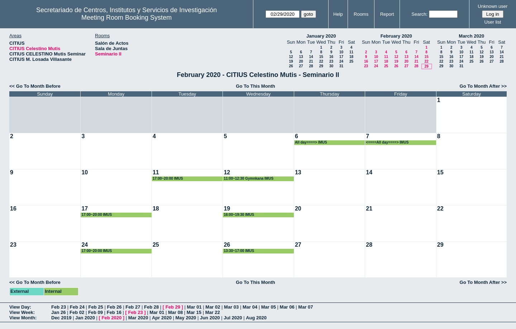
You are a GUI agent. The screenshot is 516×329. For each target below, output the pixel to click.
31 (341, 66)
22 (321, 61)
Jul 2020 (233, 317)
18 (351, 57)
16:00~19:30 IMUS (239, 215)
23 (331, 61)
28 (311, 66)
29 (321, 66)
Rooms (361, 14)
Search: (419, 14)
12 (291, 57)
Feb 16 (114, 312)
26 (291, 66)
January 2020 (321, 36)
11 (351, 52)
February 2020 (396, 36)
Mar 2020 (138, 317)
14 (311, 57)
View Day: (20, 307)
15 (321, 57)
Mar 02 (212, 307)
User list (492, 22)
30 (331, 66)
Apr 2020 (162, 317)
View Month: (23, 317)
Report (387, 14)
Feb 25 (96, 307)
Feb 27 (132, 307)
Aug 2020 (256, 317)
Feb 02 (77, 312)
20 (301, 61)
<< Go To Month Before (35, 86)
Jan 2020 (85, 317)
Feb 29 (173, 307)
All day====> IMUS (311, 142)
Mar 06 (287, 307)
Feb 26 (114, 307)
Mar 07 (305, 307)
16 (331, 57)
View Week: (22, 312)
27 (301, 66)
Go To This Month (255, 86)
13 (301, 57)
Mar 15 (194, 312)
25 (351, 61)
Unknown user (492, 6)
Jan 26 (58, 312)
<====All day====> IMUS (387, 142)
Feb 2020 (112, 317)
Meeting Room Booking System (126, 17)
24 (341, 61)
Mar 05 (268, 307)
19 (291, 61)
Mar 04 (250, 307)
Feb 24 (77, 307)
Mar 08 (175, 312)
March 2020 (471, 36)
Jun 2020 (210, 317)
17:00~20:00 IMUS (168, 178)
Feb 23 (58, 307)
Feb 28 (151, 307)
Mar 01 (194, 307)
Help (338, 14)
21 (311, 61)
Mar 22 (212, 312)
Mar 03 (231, 307)
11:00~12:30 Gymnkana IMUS (248, 178)
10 (341, 52)
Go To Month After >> (483, 86)
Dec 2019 (61, 317)
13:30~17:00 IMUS (239, 251)
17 (341, 57)
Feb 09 (95, 312)
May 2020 (186, 317)
